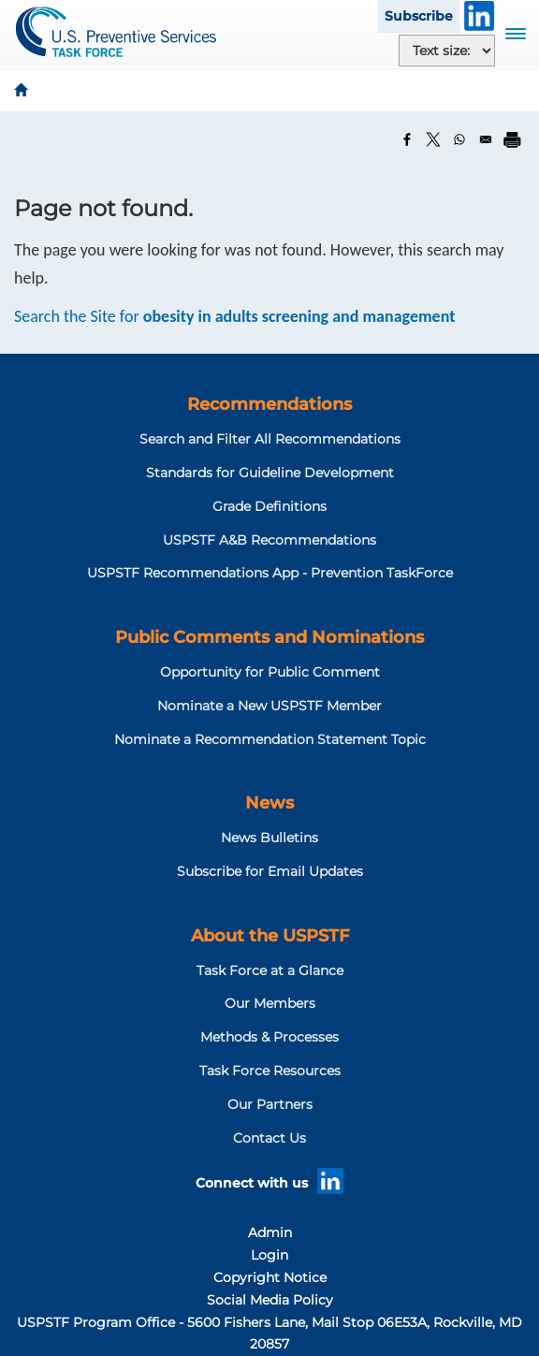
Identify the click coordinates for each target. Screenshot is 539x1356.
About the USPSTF (270, 936)
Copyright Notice (270, 1277)
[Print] (512, 139)
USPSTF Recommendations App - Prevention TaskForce (270, 572)
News (269, 803)
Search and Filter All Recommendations (270, 438)
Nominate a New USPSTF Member (269, 705)
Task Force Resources (270, 1070)
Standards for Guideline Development (270, 472)
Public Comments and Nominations (269, 637)
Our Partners (270, 1104)
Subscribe (419, 15)
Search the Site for (234, 316)
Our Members (270, 1003)
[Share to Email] (485, 139)
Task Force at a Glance (270, 970)
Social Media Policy (270, 1299)
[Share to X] (433, 139)
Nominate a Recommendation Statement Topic (270, 739)
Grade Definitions (269, 506)
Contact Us (269, 1138)
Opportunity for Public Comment (270, 671)
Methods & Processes (269, 1036)
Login (269, 1255)
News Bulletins (269, 837)
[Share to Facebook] (407, 139)
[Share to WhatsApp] (459, 139)
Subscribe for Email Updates (270, 871)
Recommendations (269, 404)
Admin (270, 1232)
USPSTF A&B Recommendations (269, 540)
